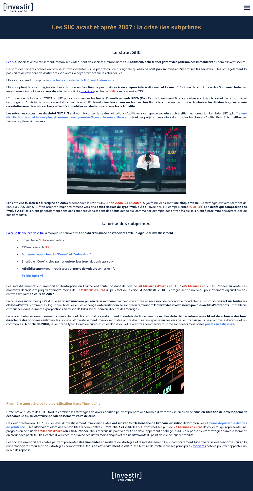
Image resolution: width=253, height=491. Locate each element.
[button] (247, 8)
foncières (87, 91)
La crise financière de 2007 (25, 233)
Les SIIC (11, 62)
